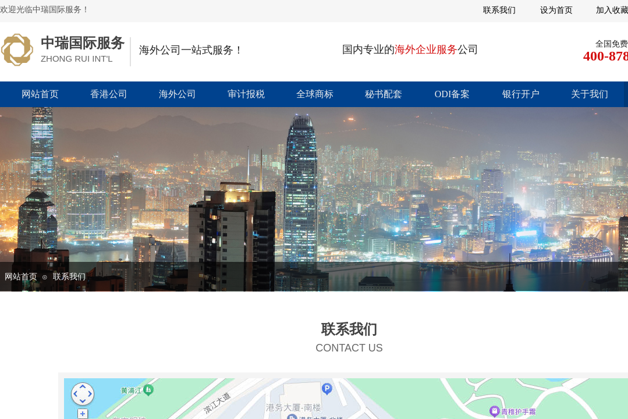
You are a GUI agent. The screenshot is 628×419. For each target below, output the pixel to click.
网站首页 (40, 94)
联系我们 (69, 276)
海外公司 (177, 94)
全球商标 (314, 94)
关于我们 (589, 94)
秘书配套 (383, 94)
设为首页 (556, 10)
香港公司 (108, 94)
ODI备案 (452, 94)
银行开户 (521, 94)
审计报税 (246, 94)
